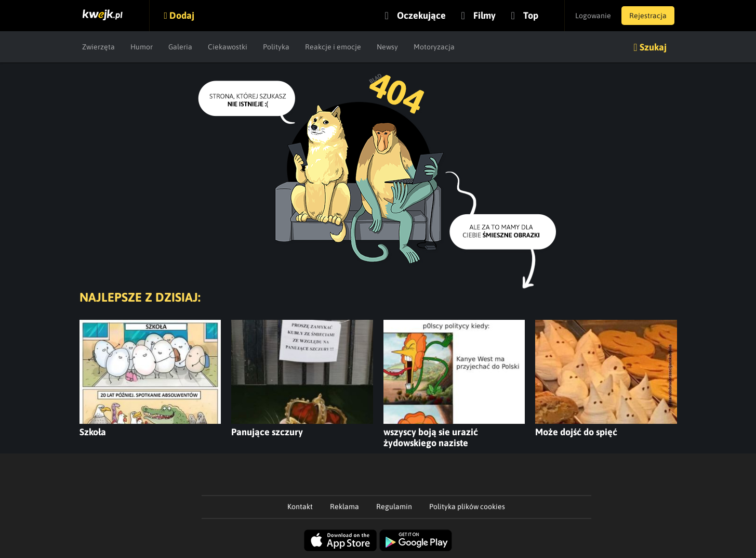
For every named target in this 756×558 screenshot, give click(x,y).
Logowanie (593, 15)
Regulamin (394, 506)
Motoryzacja (434, 47)
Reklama (344, 506)
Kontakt (300, 506)
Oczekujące (421, 15)
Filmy (484, 15)
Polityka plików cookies (467, 506)
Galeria (180, 47)
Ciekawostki (227, 47)
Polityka (276, 47)
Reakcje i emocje (333, 47)
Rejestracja (648, 15)
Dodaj (181, 15)
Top (530, 15)
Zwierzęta (98, 47)
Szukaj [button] (653, 47)
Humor (141, 47)
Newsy (387, 47)
